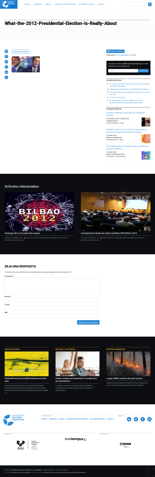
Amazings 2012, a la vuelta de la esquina (22, 233)
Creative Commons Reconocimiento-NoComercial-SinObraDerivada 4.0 (65, 472)
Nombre (8, 296)
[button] (6, 51)
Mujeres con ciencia (65, 349)
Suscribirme (143, 71)
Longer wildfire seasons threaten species (124, 378)
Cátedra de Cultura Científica (77, 419)
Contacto (110, 419)
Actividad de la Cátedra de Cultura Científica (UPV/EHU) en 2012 (109, 233)
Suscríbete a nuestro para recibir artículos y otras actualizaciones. (128, 65)
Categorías (53, 419)
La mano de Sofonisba (117, 97)
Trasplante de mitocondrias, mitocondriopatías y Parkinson (129, 89)
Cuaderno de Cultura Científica (20, 472)
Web (6, 312)
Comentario (9, 276)
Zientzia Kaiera (12, 349)
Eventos (62, 419)
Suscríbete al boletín (97, 419)
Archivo (44, 419)
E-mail (7, 304)
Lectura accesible (21, 52)
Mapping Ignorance (115, 349)
